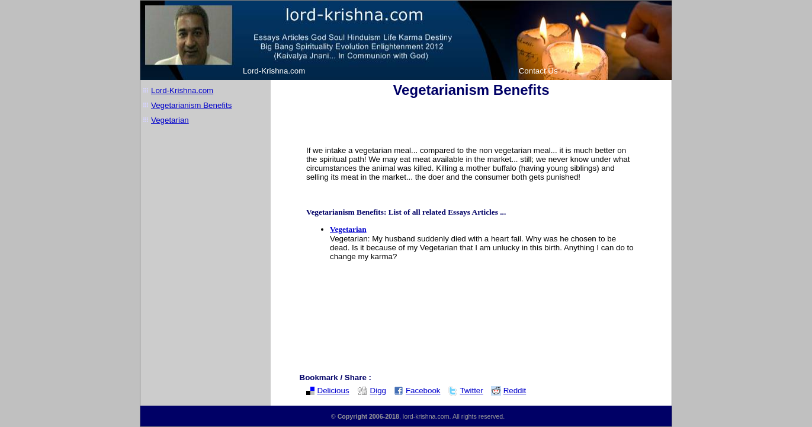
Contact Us (538, 70)
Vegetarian (170, 120)
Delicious (327, 390)
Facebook (417, 390)
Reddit (509, 390)
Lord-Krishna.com (274, 70)
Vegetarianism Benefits (191, 105)
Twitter (465, 390)
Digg (371, 390)
